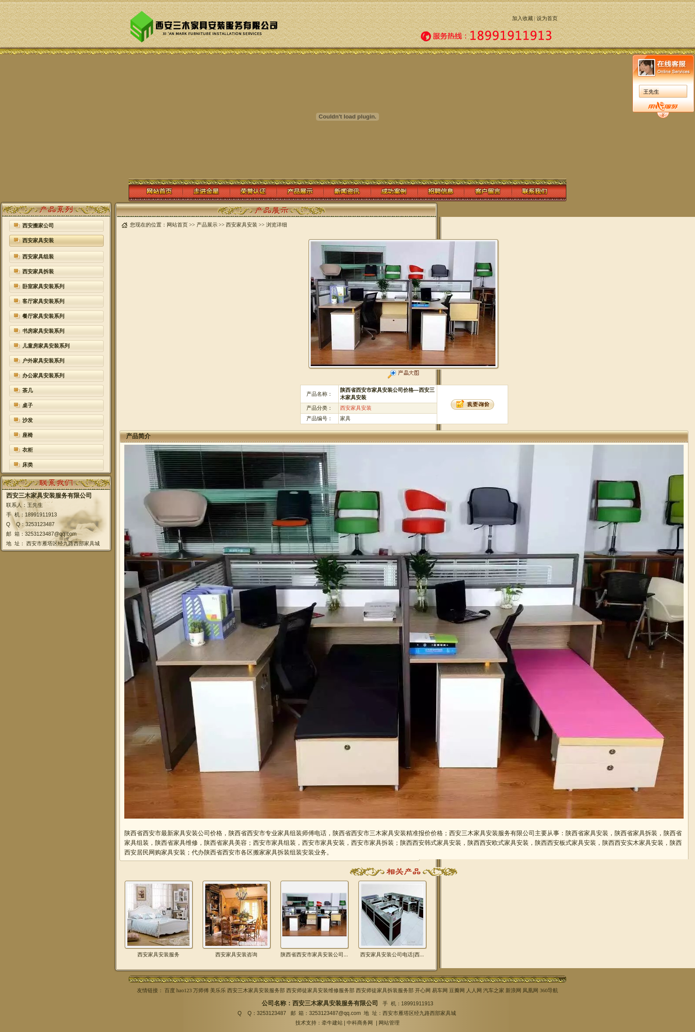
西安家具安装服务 (158, 955)
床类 (27, 465)
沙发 (27, 420)
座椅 (27, 435)
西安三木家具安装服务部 (256, 990)
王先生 (363, 92)
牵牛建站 (332, 1023)
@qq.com (65, 534)
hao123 (184, 990)
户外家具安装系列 (43, 361)
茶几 (27, 390)
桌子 (27, 405)
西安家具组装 (38, 257)
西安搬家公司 (38, 226)
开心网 (423, 990)
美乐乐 (218, 990)
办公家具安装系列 (43, 376)
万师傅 (201, 990)
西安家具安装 (38, 240)
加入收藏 (522, 18)
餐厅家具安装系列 (43, 316)
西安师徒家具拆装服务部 (385, 990)
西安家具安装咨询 (236, 955)
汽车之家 (493, 990)
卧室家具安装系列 (43, 286)
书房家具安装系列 (43, 331)
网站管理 (389, 1023)
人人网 (474, 990)
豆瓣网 (457, 990)
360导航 (549, 990)
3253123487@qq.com (335, 1013)
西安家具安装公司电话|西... (392, 955)
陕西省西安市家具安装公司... (314, 955)
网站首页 (177, 225)
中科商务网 (360, 1023)
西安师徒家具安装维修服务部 (320, 990)
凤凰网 (530, 990)
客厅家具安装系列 (43, 301)
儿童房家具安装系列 (46, 346)
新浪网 (513, 990)
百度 (170, 990)
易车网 (440, 990)
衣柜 (27, 450)
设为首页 (547, 18)
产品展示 (207, 225)
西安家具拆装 (38, 271)
